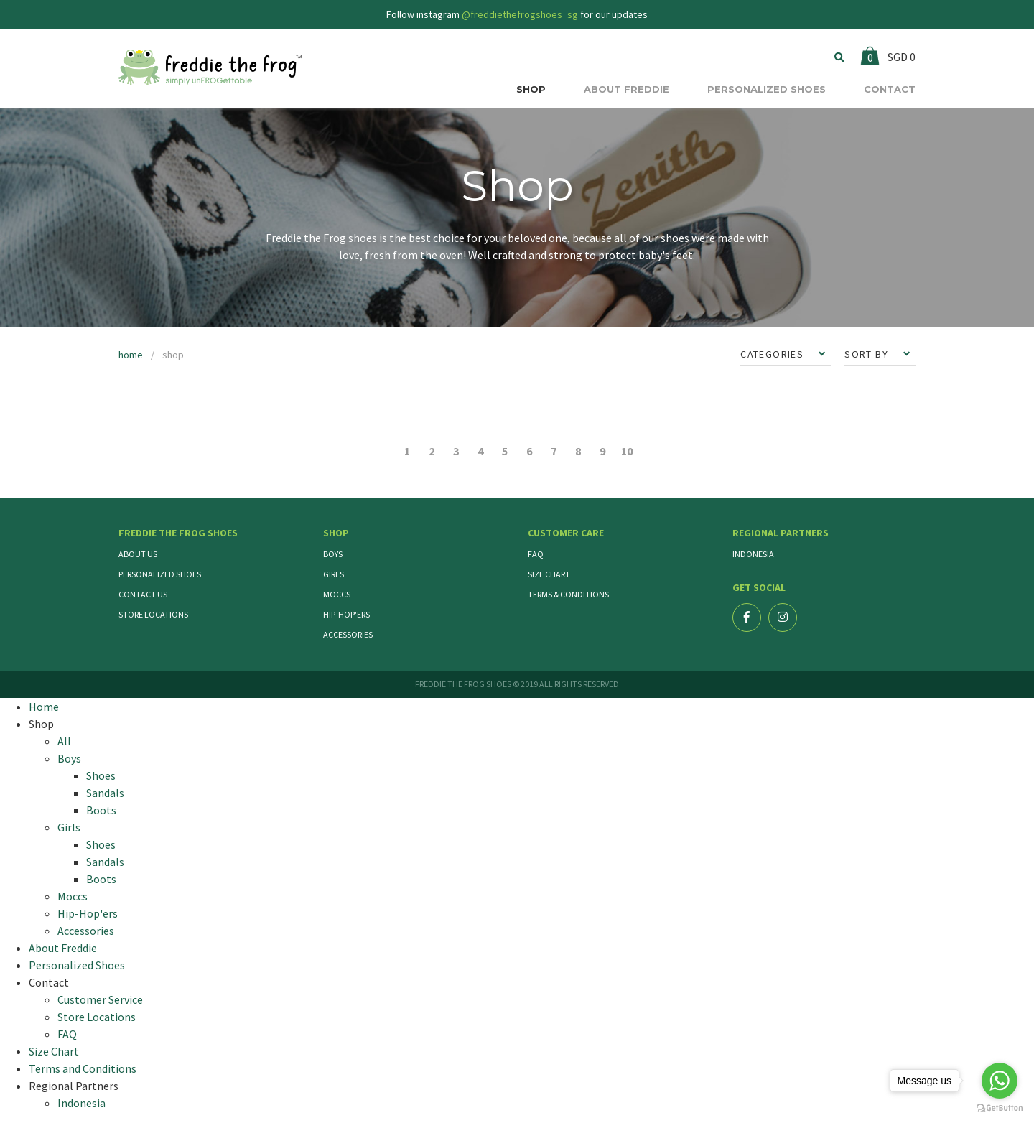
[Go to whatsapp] (999, 1081)
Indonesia (753, 554)
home (130, 354)
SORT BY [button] (867, 354)
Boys (333, 554)
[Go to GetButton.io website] (1000, 1108)
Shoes (101, 775)
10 (627, 451)
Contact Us (142, 594)
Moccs (336, 594)
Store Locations (153, 614)
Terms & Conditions (568, 594)
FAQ (536, 554)
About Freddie (63, 948)
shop (173, 354)
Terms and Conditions (82, 1068)
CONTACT (890, 89)
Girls (333, 574)
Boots (101, 810)
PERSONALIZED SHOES (766, 89)
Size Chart (549, 574)
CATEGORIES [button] (773, 354)
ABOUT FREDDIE (626, 89)
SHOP (531, 89)
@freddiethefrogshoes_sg (520, 14)
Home (44, 706)
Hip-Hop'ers (346, 614)
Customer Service (100, 999)
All (64, 741)
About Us (137, 554)
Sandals (105, 793)
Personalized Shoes (159, 574)
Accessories (348, 634)
